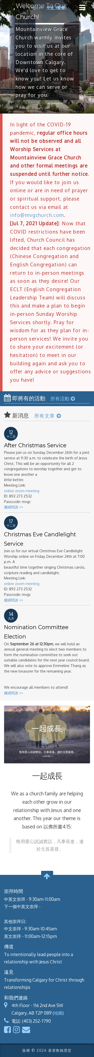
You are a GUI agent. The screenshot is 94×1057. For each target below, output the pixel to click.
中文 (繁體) (57, 7)
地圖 (58, 1013)
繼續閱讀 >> (13, 507)
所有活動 (62, 398)
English (36, 7)
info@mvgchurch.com (37, 215)
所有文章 (47, 415)
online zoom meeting (21, 490)
